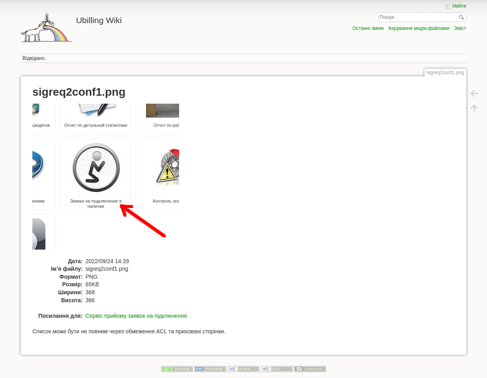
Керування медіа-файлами (418, 28)
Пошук (462, 17)
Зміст (460, 28)
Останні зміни (368, 28)
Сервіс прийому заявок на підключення (136, 316)
